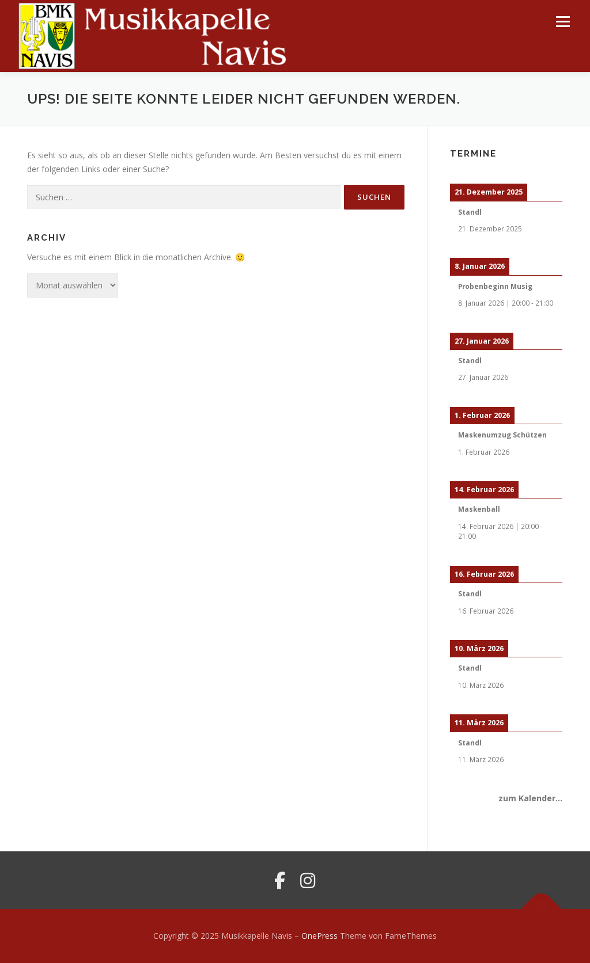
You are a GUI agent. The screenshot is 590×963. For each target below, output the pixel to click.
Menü (563, 21)
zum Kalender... (530, 798)
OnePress (319, 935)
